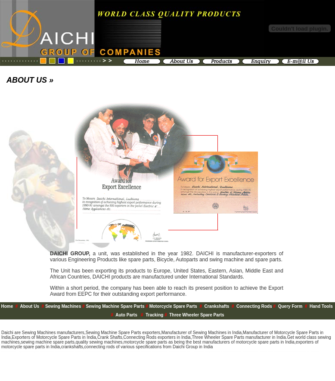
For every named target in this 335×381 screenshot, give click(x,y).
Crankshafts (217, 306)
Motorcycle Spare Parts (173, 306)
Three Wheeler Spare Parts (196, 315)
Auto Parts (126, 315)
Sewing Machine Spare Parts (116, 306)
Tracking (154, 315)
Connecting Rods (254, 306)
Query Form (290, 306)
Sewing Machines (63, 306)
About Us (29, 306)
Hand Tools (322, 306)
